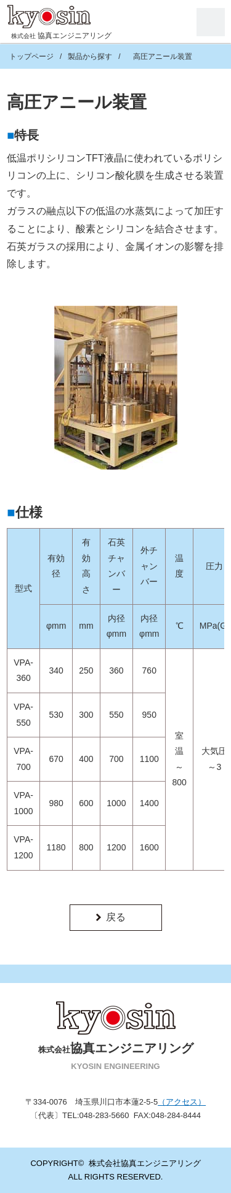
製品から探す (90, 56)
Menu (211, 22)
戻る (116, 917)
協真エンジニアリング (61, 35)
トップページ (31, 56)
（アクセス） (182, 1101)
